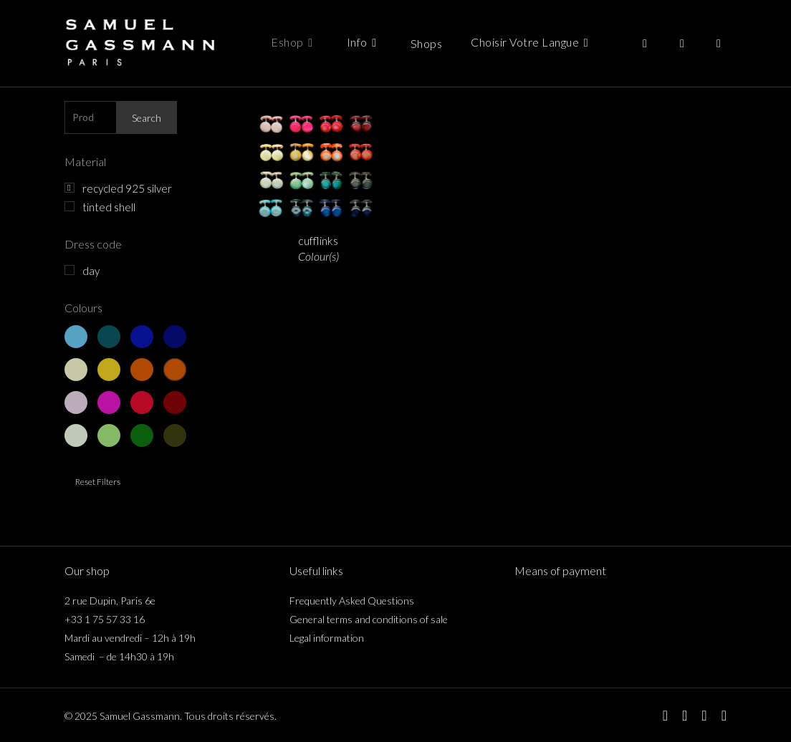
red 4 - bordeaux (174, 402)
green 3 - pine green (141, 435)
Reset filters (97, 481)
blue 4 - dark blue (174, 336)
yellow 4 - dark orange (174, 369)
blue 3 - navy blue (141, 336)
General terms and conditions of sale (368, 619)
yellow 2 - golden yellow (108, 369)
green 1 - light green (75, 435)
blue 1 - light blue (75, 336)
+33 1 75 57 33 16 (104, 619)
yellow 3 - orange (141, 369)
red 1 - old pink (75, 402)
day (91, 270)
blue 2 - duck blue (108, 336)
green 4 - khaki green (174, 435)
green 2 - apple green (108, 435)
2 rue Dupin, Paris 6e (109, 600)
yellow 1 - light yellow (75, 369)
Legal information (326, 638)
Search (146, 118)
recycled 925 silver (127, 188)
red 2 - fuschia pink (108, 402)
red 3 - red (141, 402)
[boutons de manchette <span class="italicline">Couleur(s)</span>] (318, 162)
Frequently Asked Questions (351, 600)
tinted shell (108, 207)
